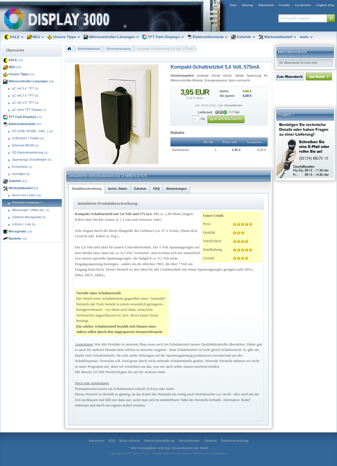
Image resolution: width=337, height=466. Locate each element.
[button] (331, 18)
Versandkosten (233, 105)
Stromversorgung (118, 48)
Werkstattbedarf (89, 48)
